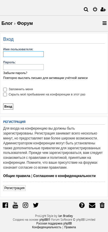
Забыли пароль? (15, 73)
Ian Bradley (65, 216)
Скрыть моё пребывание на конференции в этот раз (44, 94)
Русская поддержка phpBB (54, 223)
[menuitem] (86, 9)
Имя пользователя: (18, 49)
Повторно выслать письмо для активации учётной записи (45, 78)
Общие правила (16, 176)
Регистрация (14, 188)
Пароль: (9, 62)
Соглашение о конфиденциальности (64, 176)
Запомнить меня (18, 89)
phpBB (43, 219)
